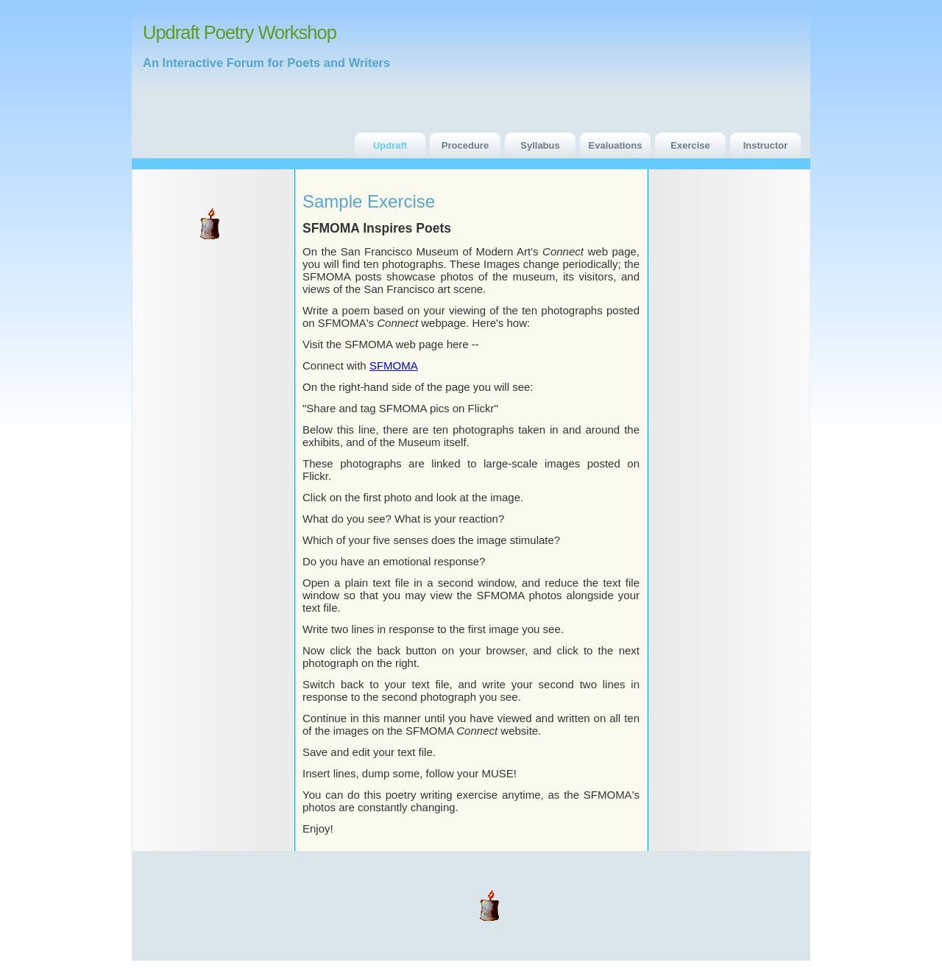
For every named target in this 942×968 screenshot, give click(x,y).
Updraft (390, 145)
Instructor (765, 145)
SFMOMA (393, 365)
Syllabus (539, 145)
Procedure (465, 145)
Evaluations (615, 145)
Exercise (690, 145)
